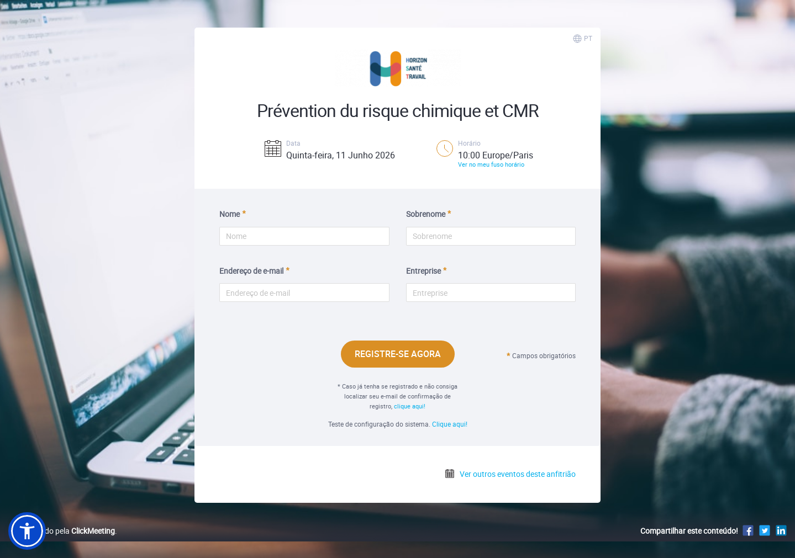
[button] (27, 531)
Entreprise (423, 270)
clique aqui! (409, 406)
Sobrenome (425, 214)
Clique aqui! (449, 423)
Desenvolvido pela (61, 530)
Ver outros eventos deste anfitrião (510, 474)
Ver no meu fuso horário (491, 164)
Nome (229, 214)
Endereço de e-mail (251, 270)
